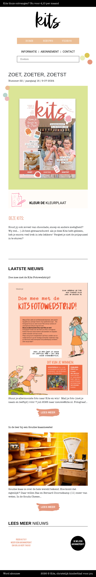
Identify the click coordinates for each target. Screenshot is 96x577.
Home (29, 40)
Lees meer (48, 412)
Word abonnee (11, 573)
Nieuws (48, 40)
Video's (67, 40)
